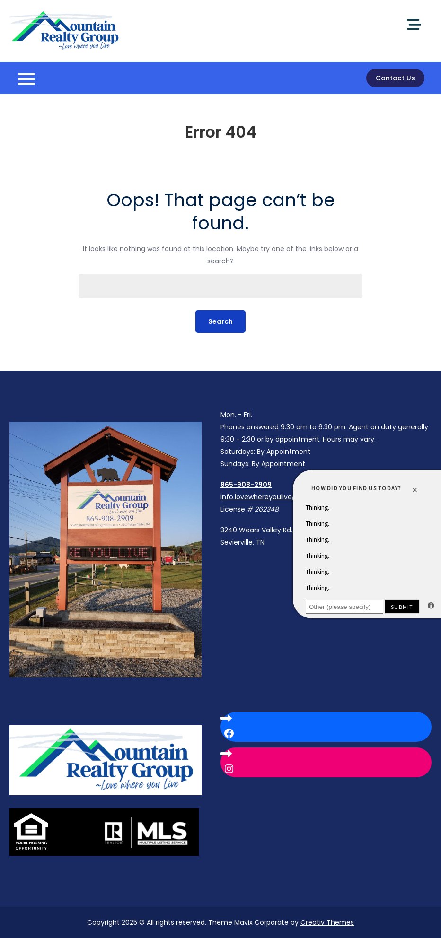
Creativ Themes (327, 922)
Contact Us (395, 78)
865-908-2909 (246, 484)
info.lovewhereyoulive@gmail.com (277, 497)
